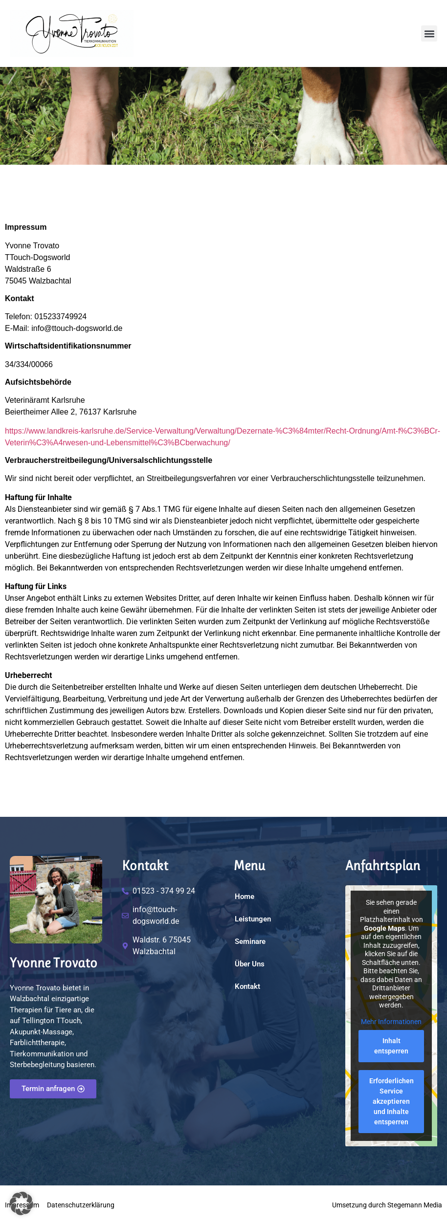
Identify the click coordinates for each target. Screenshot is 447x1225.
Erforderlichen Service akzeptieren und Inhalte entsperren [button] (391, 1101)
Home (244, 896)
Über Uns (250, 964)
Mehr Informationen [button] (391, 1022)
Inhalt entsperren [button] (391, 1046)
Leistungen (253, 919)
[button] (429, 33)
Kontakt (247, 986)
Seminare (250, 941)
